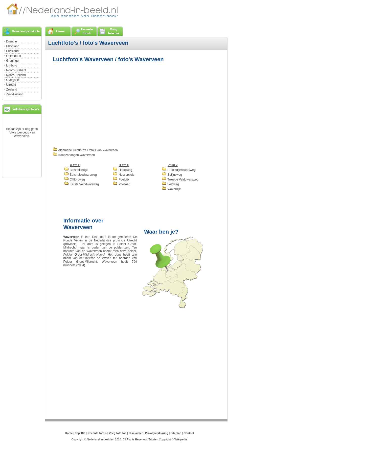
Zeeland (11, 89)
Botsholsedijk (76, 170)
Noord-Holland (16, 75)
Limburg (11, 65)
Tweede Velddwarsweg (180, 179)
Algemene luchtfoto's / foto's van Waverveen (85, 150)
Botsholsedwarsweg (80, 174)
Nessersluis (123, 174)
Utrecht (11, 84)
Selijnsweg (172, 174)
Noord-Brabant (16, 70)
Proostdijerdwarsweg (179, 170)
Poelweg (121, 184)
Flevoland (12, 46)
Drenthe (11, 41)
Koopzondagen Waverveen (74, 155)
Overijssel (12, 80)
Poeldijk (121, 179)
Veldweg (170, 184)
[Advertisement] (95, 104)
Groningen (13, 60)
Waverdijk (171, 189)
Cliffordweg (74, 179)
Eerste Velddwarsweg (81, 184)
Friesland (12, 51)
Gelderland (13, 56)
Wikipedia (181, 439)
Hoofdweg (122, 170)
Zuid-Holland (14, 94)
